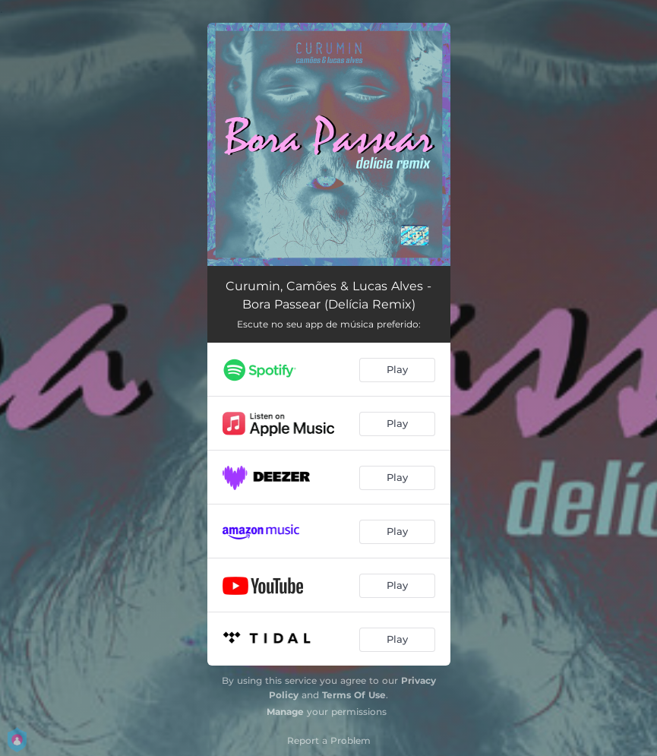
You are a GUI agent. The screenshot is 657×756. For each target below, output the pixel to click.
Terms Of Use (354, 695)
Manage (285, 711)
